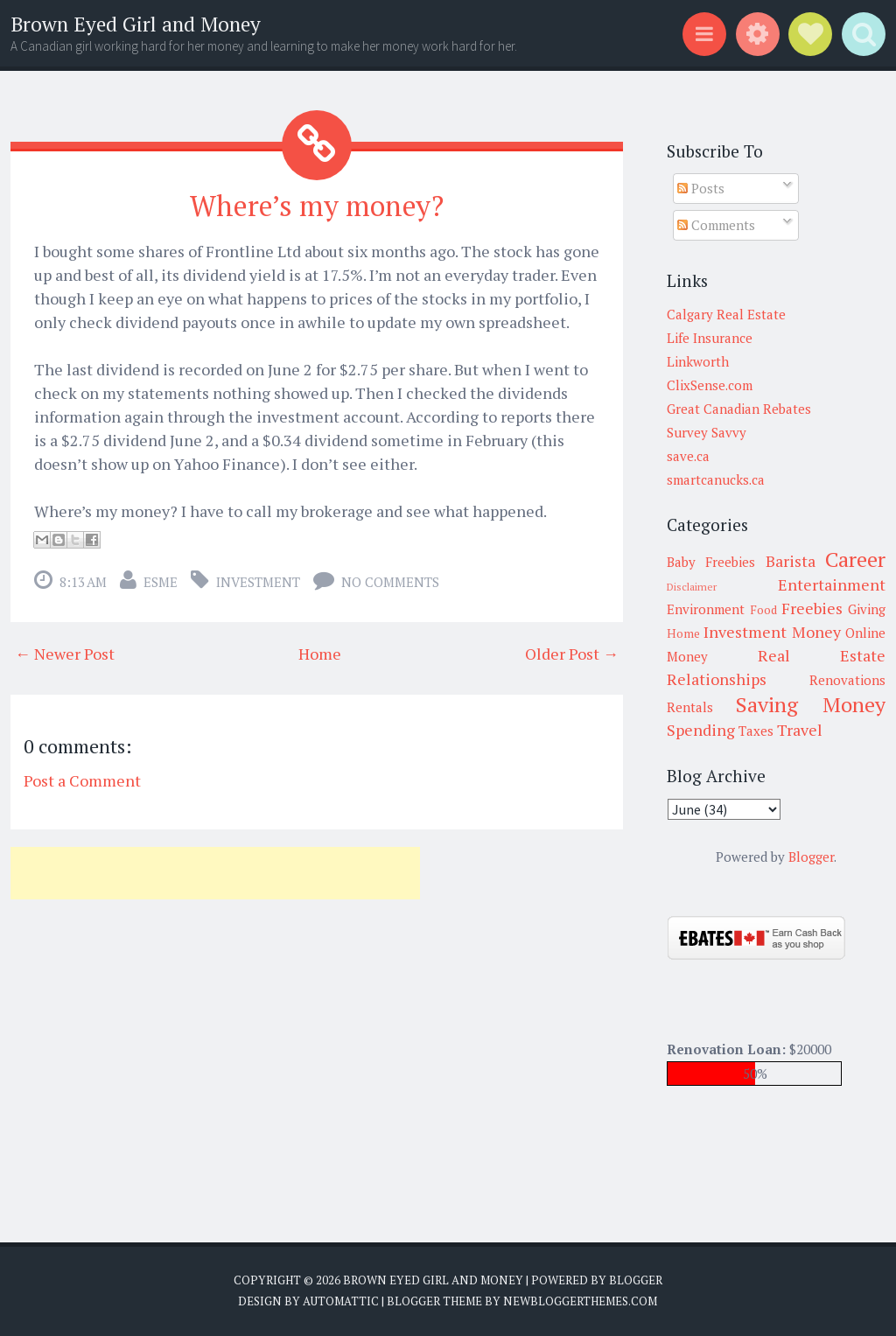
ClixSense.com (709, 385)
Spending (701, 729)
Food (763, 610)
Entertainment (832, 584)
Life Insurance (709, 337)
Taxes (756, 730)
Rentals (690, 707)
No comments (390, 582)
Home (319, 653)
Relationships (716, 678)
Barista (791, 560)
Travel (799, 729)
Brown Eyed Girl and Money (135, 24)
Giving (867, 609)
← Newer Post (65, 653)
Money (816, 631)
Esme (161, 582)
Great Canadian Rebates (739, 408)
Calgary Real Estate (726, 314)
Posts (700, 188)
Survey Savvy (706, 432)
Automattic (341, 1301)
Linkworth (698, 361)
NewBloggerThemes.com (580, 1301)
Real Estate (822, 655)
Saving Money (811, 704)
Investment (258, 582)
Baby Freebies (711, 561)
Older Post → (572, 653)
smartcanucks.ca (716, 479)
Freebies (812, 608)
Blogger (811, 856)
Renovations (847, 680)
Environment (706, 609)
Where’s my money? (317, 205)
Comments (716, 225)
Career (855, 559)
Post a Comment (82, 780)
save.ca (688, 456)
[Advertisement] (215, 873)
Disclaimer (692, 586)
